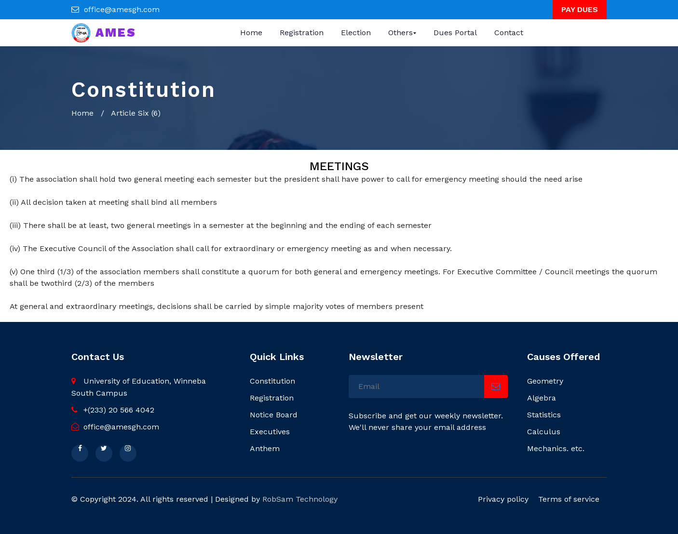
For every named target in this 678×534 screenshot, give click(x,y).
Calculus (543, 431)
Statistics (544, 414)
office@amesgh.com (122, 9)
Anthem (265, 448)
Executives (270, 431)
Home (251, 32)
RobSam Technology (300, 499)
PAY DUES (579, 9)
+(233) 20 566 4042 (112, 409)
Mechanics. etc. (555, 448)
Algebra (541, 397)
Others (400, 32)
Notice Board (274, 414)
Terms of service (568, 499)
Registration (302, 32)
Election (356, 32)
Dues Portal (455, 32)
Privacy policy (503, 499)
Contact (508, 32)
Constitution (272, 381)
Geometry (545, 381)
